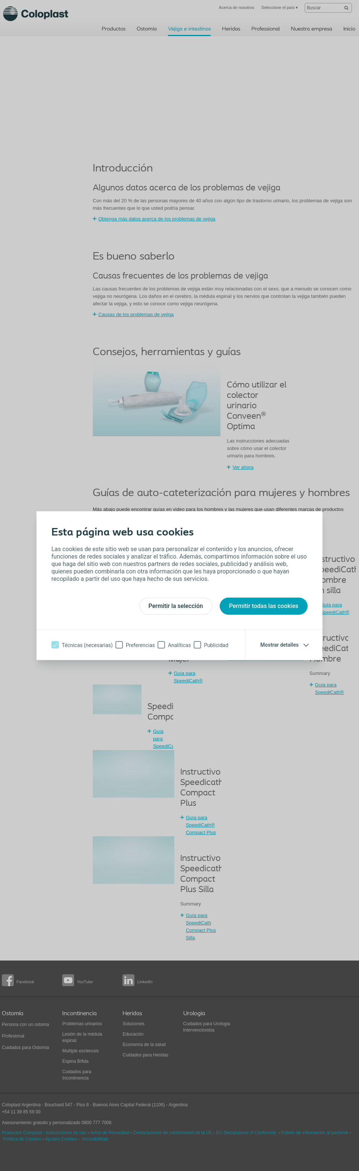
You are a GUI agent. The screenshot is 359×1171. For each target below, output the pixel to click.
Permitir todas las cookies (263, 605)
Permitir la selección (176, 605)
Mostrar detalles (279, 645)
